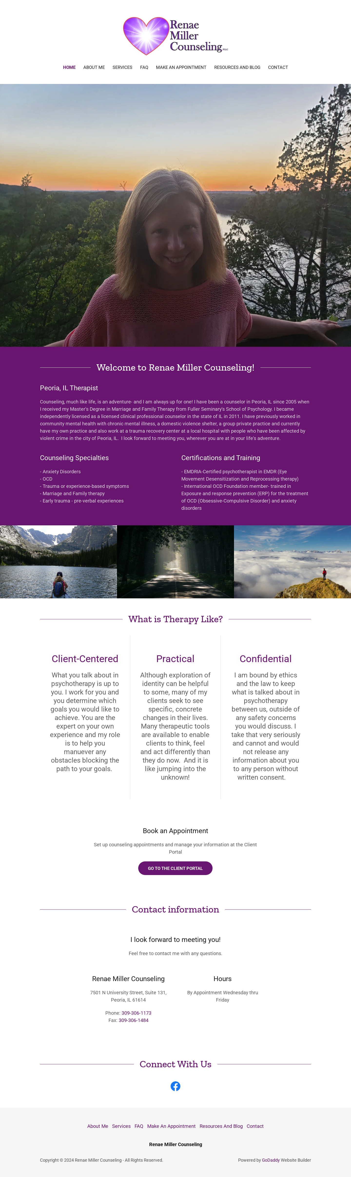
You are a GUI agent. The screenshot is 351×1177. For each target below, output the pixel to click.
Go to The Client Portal (175, 868)
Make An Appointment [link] (181, 67)
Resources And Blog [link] (237, 67)
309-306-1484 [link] (133, 1020)
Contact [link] (278, 67)
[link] (175, 36)
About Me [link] (94, 67)
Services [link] (122, 67)
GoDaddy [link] (271, 1160)
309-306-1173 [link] (136, 1013)
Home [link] (69, 67)
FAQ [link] (144, 67)
